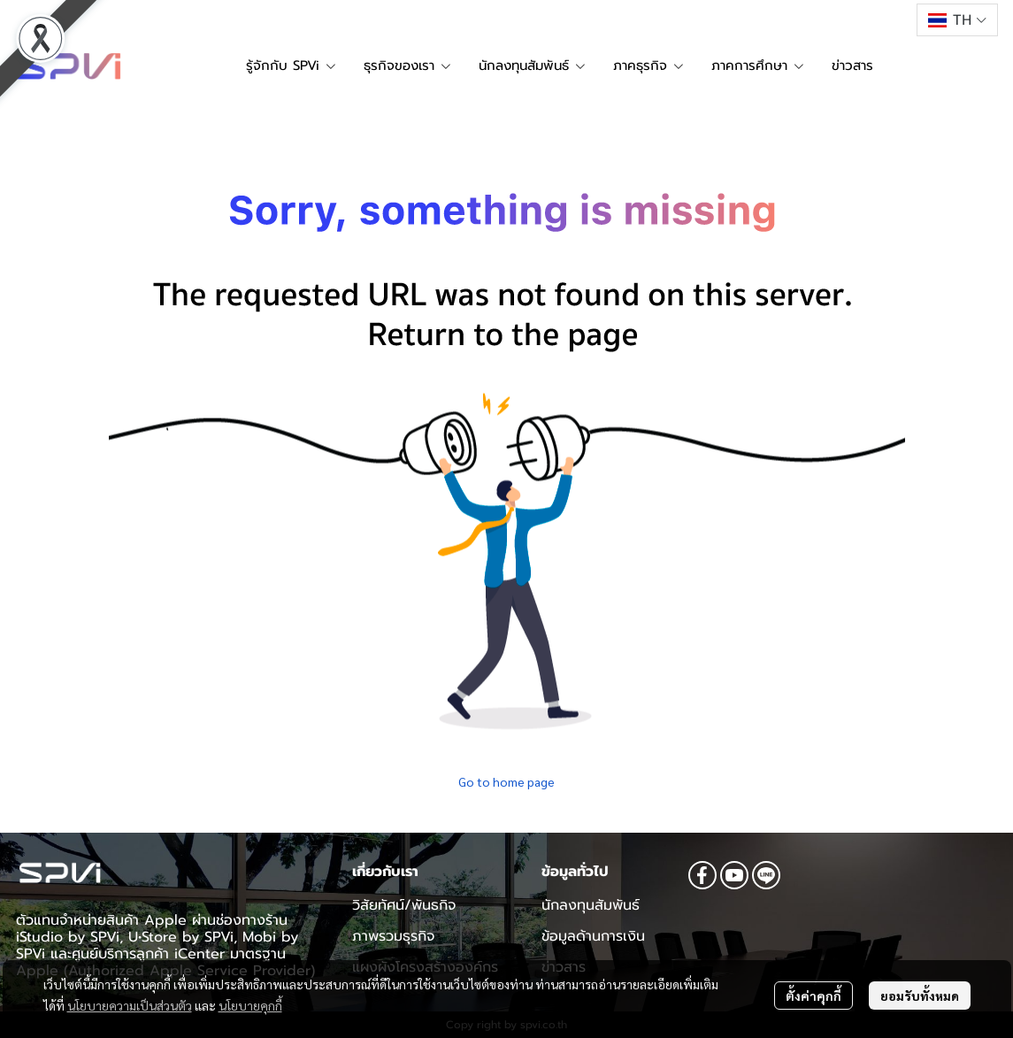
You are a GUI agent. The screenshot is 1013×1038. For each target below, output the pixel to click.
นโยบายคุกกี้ (250, 1005)
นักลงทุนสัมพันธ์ (590, 905)
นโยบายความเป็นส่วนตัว (129, 1005)
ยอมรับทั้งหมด (919, 995)
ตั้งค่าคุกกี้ (813, 995)
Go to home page (506, 781)
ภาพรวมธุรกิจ (393, 936)
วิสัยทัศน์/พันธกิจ (404, 905)
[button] (957, 20)
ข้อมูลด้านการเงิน (593, 936)
